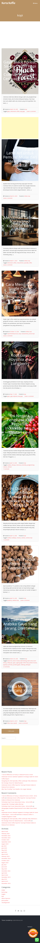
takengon (28, 664)
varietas (23, 537)
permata (10, 664)
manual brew (20, 263)
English (3, 894)
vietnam (10, 467)
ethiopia (14, 465)
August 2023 (5, 862)
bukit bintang (23, 660)
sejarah (15, 723)
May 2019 (4, 879)
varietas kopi (29, 537)
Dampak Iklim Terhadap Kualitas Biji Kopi (12, 804)
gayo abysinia (13, 396)
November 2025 (6, 837)
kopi (26, 109)
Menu (35, 3)
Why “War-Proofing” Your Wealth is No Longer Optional (16, 789)
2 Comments (6, 666)
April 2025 (4, 852)
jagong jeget (19, 662)
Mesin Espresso (6, 898)
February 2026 (6, 833)
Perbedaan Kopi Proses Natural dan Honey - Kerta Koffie (17, 802)
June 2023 (4, 867)
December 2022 (6, 871)
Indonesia (18, 465)
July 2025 (4, 846)
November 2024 (6, 858)
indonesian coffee (14, 111)
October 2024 (5, 860)
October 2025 (5, 840)
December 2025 (6, 835)
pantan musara (33, 662)
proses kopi (32, 333)
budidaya (14, 537)
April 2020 (4, 873)
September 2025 (6, 842)
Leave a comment (31, 111)
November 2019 (6, 877)
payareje (5, 664)
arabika (9, 465)
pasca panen (5, 900)
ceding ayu (9, 662)
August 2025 (5, 844)
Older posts (10, 731)
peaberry (9, 600)
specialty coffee (28, 263)
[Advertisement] (20, 33)
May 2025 (4, 850)
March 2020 (5, 875)
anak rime (9, 660)
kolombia (24, 465)
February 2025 (6, 856)
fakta (8, 723)
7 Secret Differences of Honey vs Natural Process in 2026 (17, 774)
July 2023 (4, 864)
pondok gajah (16, 664)
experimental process (12, 333)
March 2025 (5, 854)
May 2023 (4, 869)
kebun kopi (26, 662)
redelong (23, 664)
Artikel (25, 196)
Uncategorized (6, 902)
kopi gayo (22, 111)
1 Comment (6, 469)
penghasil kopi (30, 465)
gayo (8, 111)
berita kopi (4, 892)
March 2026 (5, 831)
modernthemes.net (17, 920)
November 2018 (6, 883)
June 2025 (4, 848)
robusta (5, 467)
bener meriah (16, 660)
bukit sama (30, 660)
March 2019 (5, 881)
